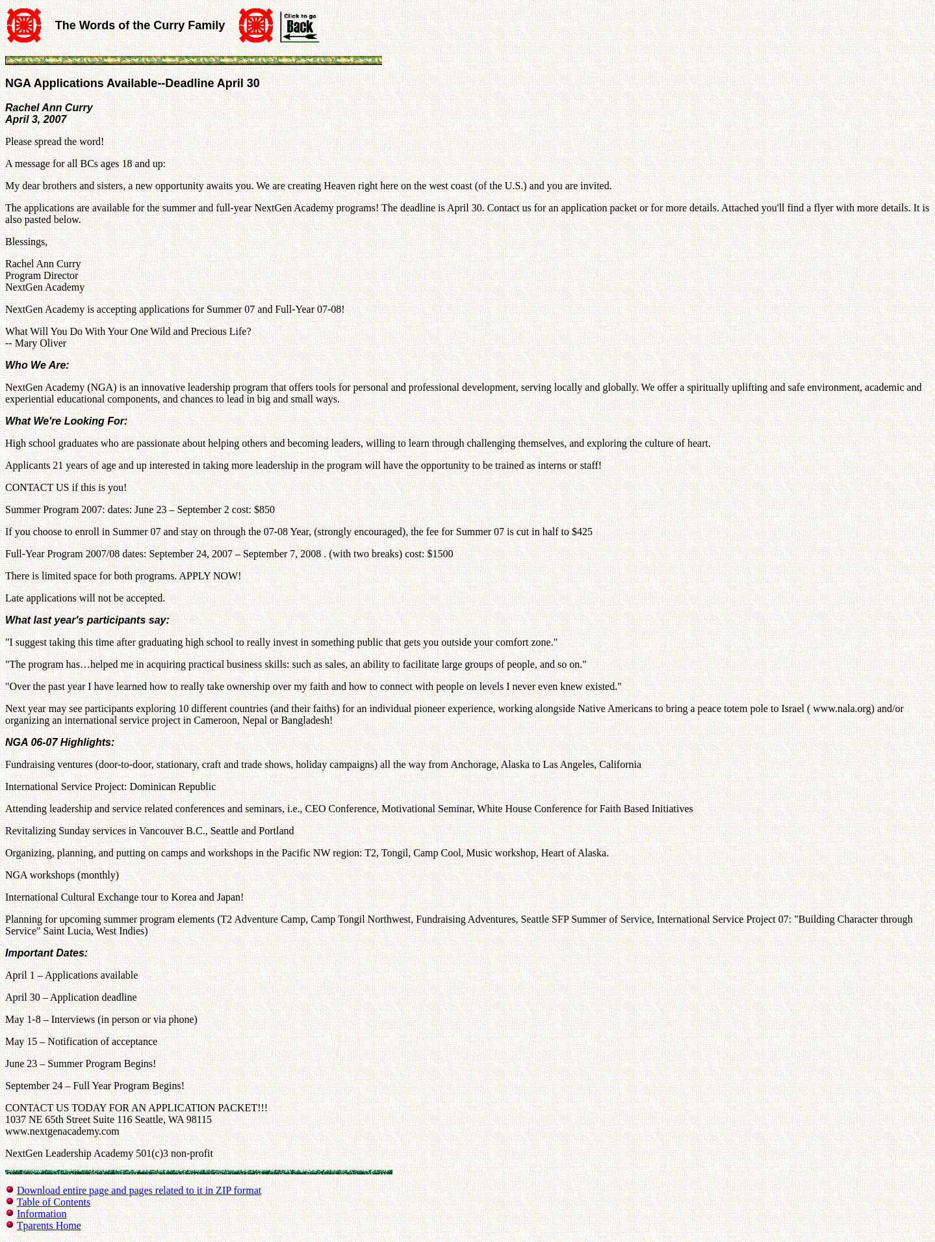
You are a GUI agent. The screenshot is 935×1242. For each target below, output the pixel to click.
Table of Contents (54, 1202)
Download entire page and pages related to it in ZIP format (139, 1190)
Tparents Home (49, 1225)
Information (41, 1213)
